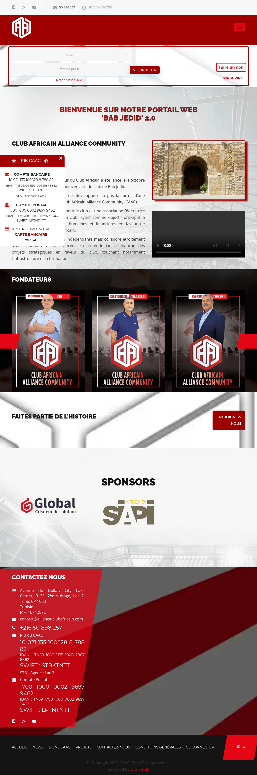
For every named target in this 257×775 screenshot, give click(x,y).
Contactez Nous (39, 577)
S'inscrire (233, 78)
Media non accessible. (198, 234)
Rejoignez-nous (230, 420)
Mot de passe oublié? (69, 80)
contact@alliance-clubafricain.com (51, 619)
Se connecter (97, 7)
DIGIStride (140, 769)
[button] (8, 341)
